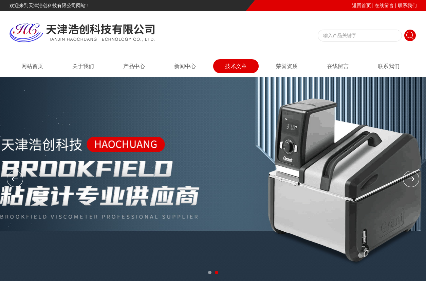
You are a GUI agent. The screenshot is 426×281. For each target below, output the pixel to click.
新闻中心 (185, 66)
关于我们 (83, 66)
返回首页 (361, 5)
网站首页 (32, 66)
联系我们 (407, 5)
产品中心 (134, 66)
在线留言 (384, 5)
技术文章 (236, 66)
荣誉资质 (287, 66)
